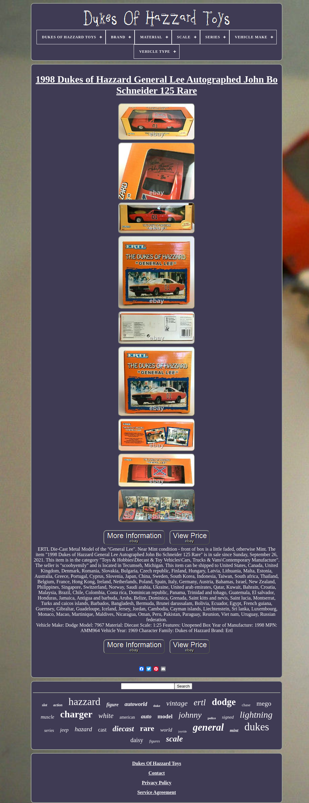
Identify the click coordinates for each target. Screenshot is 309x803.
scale (174, 738)
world (166, 730)
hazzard (84, 701)
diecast (123, 729)
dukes (256, 727)
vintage (177, 703)
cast (102, 730)
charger (76, 714)
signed (228, 717)
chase (246, 705)
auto (146, 716)
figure (113, 704)
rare (147, 728)
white (105, 716)
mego (263, 703)
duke (156, 705)
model (165, 716)
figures (154, 741)
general (208, 727)
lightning (256, 715)
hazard (83, 729)
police (212, 718)
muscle (47, 717)
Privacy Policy (156, 782)
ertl (200, 702)
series (49, 730)
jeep (64, 730)
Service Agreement (156, 792)
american (127, 717)
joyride (182, 731)
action (57, 705)
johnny (190, 715)
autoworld (136, 704)
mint (234, 730)
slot (44, 705)
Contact (156, 773)
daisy (136, 740)
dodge (224, 702)
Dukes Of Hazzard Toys (156, 763)
